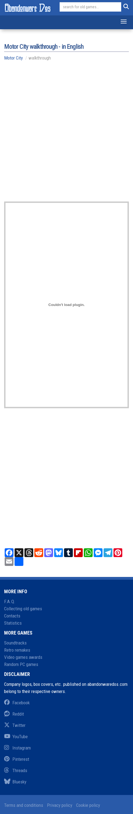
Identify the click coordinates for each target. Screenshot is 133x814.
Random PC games (21, 664)
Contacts (12, 616)
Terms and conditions (23, 805)
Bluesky (15, 782)
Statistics (13, 623)
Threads (15, 770)
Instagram (17, 748)
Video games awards (23, 657)
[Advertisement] (66, 135)
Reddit (14, 714)
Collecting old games (23, 608)
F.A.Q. (9, 601)
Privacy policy (59, 805)
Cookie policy (88, 805)
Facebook (17, 702)
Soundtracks (15, 643)
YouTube (16, 736)
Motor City (13, 58)
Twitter (15, 725)
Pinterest (16, 759)
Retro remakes (17, 650)
